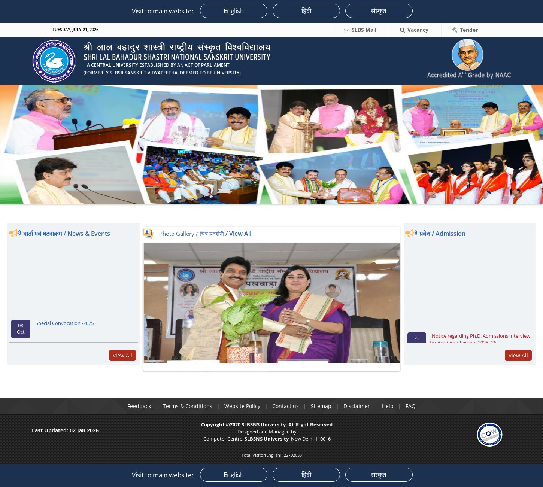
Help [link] (388, 406)
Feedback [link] (139, 406)
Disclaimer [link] (356, 406)
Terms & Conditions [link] (187, 406)
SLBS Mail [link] (364, 29)
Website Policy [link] (242, 406)
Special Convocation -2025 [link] (65, 325)
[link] (169, 57)
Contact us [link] (285, 406)
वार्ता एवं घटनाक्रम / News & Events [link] (66, 233)
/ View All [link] (238, 233)
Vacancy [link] (417, 29)
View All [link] (122, 355)
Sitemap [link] (321, 406)
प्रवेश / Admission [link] (442, 233)
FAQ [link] (411, 406)
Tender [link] (469, 29)
